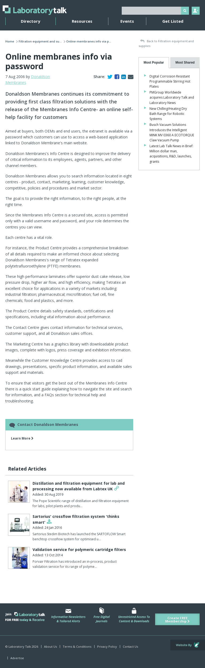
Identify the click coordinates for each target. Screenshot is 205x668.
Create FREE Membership (177, 620)
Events (127, 21)
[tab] (154, 62)
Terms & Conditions (77, 646)
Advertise (17, 658)
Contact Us (130, 646)
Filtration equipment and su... (40, 41)
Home (9, 41)
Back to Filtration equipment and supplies (166, 43)
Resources (82, 21)
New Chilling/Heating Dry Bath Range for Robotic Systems (168, 113)
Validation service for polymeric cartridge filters (79, 549)
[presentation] (154, 62)
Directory (30, 21)
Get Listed (172, 21)
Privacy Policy (107, 646)
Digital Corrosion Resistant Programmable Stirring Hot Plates (169, 81)
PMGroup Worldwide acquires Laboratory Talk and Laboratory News (171, 97)
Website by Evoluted (187, 645)
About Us (50, 646)
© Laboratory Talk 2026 (21, 646)
